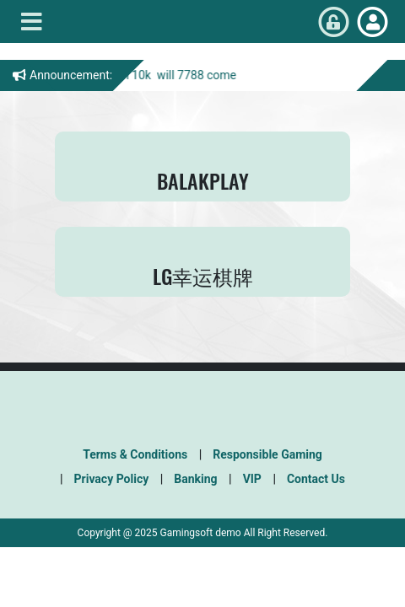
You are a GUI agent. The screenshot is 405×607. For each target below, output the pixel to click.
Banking (195, 479)
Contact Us (316, 479)
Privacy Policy (111, 479)
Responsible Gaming (267, 454)
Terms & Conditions (135, 454)
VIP (252, 479)
